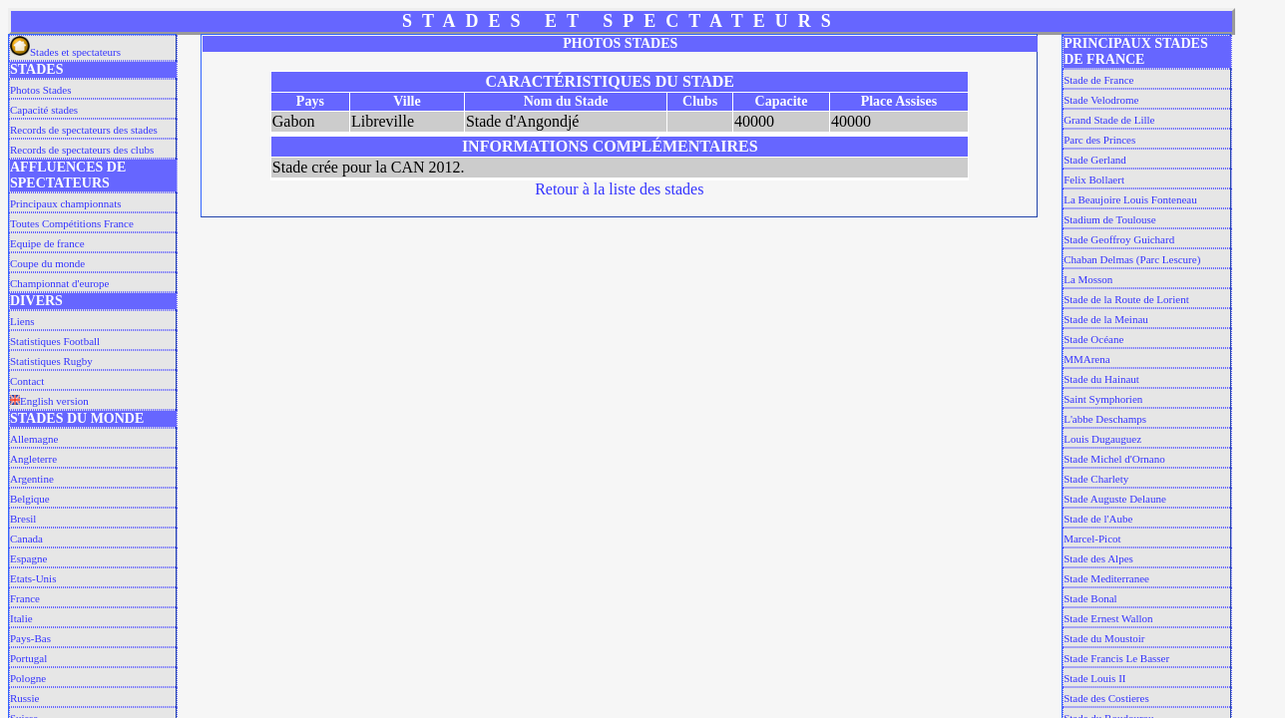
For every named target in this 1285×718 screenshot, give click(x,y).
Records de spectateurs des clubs (82, 150)
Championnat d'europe (59, 283)
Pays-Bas (30, 638)
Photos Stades (40, 90)
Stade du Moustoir (1104, 638)
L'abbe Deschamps (1105, 419)
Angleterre (33, 459)
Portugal (28, 658)
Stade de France (1098, 80)
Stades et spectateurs (65, 52)
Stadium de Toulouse (1110, 219)
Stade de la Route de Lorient (1126, 299)
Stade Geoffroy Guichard (1119, 239)
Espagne (28, 558)
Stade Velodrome (1101, 100)
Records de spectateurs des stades (84, 130)
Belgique (30, 499)
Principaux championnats (66, 203)
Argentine (32, 479)
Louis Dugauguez (1102, 439)
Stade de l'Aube (1098, 519)
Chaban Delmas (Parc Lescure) (1132, 259)
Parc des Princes (1099, 140)
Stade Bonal (1090, 598)
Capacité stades (44, 110)
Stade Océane (1093, 339)
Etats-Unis (33, 578)
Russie (24, 698)
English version (49, 401)
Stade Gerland (1095, 160)
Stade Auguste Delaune (1115, 499)
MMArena (1086, 359)
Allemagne (34, 439)
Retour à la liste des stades (619, 188)
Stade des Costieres (1106, 698)
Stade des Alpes (1098, 558)
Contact (27, 381)
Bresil (23, 519)
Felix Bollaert (1094, 179)
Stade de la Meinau (1106, 319)
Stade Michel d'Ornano (1114, 459)
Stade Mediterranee (1106, 578)
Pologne (28, 678)
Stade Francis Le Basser (1116, 658)
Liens (22, 321)
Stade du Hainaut (1101, 379)
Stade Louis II (1094, 678)
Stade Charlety (1096, 479)
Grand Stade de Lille (1109, 120)
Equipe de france (47, 243)
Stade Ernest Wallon (1108, 618)
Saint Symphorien (1103, 399)
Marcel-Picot (1092, 538)
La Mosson (1088, 279)
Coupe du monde (47, 263)
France (25, 598)
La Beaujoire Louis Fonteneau (1130, 199)
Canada (26, 538)
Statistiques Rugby (51, 361)
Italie (21, 618)
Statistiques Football (55, 341)
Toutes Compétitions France (72, 223)
